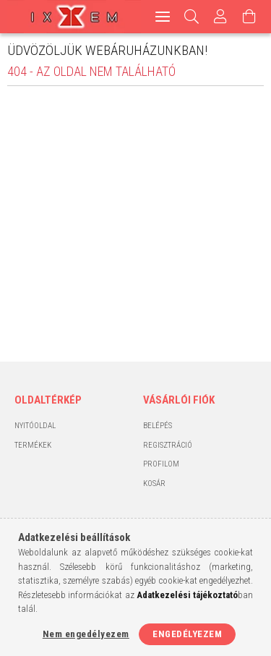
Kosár (154, 483)
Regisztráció (167, 445)
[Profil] (220, 16)
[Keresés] (192, 16)
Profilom (161, 464)
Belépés (157, 425)
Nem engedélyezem (86, 634)
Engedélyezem (187, 634)
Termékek (32, 445)
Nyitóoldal (35, 425)
